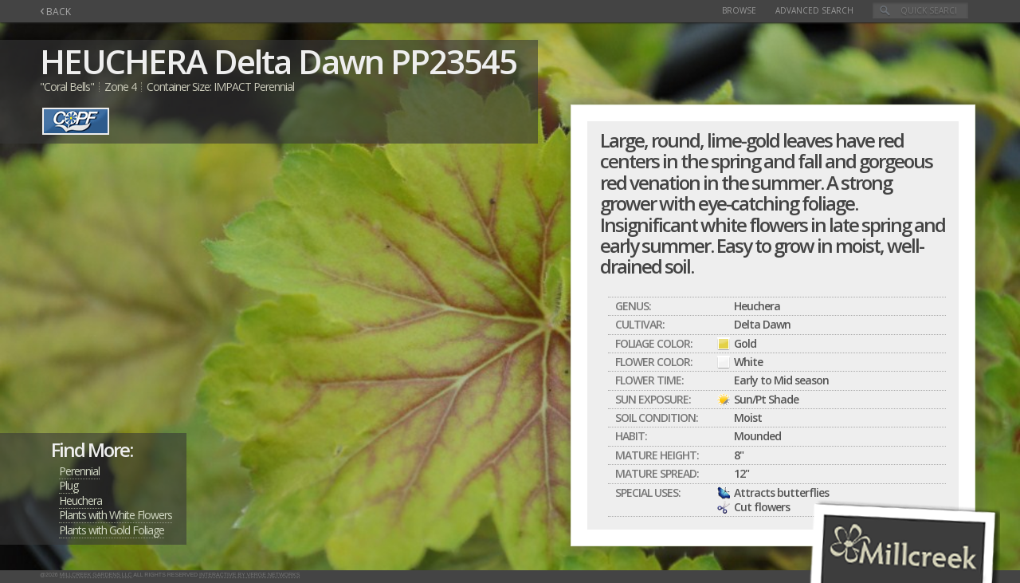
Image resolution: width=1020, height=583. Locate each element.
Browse (739, 10)
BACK (55, 11)
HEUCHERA (123, 61)
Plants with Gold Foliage (111, 530)
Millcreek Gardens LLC (96, 574)
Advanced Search (814, 10)
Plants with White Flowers (115, 514)
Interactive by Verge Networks (249, 574)
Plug (68, 485)
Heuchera (80, 500)
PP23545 (453, 61)
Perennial (79, 471)
